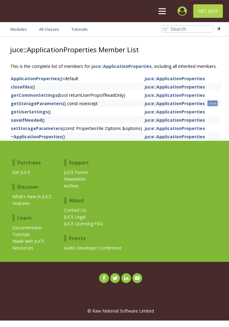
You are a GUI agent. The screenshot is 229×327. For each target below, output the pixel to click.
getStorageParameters (37, 103)
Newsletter (75, 179)
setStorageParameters (36, 128)
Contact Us (75, 210)
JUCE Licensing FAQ (83, 224)
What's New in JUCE (32, 196)
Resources (22, 248)
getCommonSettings (34, 95)
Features (21, 203)
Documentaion (27, 227)
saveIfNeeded (26, 120)
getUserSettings (29, 112)
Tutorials (21, 234)
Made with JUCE (28, 241)
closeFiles (21, 87)
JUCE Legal (75, 217)
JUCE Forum (76, 172)
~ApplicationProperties (36, 137)
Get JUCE (208, 11)
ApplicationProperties (35, 78)
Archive (71, 186)
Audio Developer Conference (93, 248)
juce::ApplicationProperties (121, 66)
